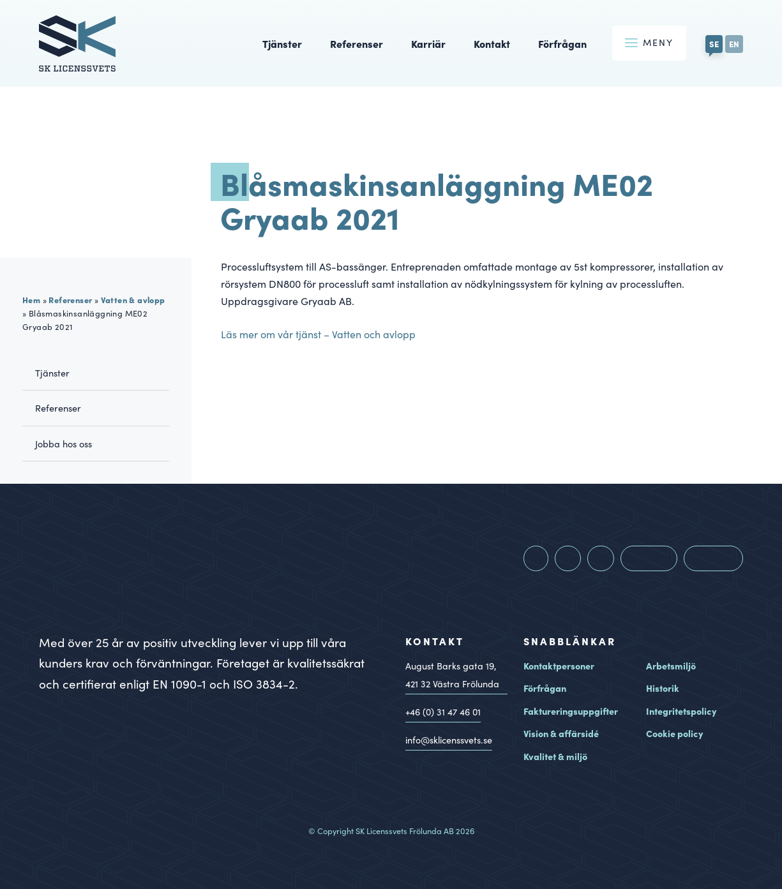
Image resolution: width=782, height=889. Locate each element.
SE (714, 43)
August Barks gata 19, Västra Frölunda (452, 676)
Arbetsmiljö (671, 665)
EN (734, 43)
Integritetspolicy (681, 711)
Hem (31, 299)
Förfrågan (562, 43)
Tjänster (282, 43)
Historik (662, 688)
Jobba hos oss (63, 443)
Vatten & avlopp (133, 299)
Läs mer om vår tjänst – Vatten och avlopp (318, 334)
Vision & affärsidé (561, 733)
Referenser (356, 43)
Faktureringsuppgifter (570, 711)
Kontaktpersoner (558, 665)
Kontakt (492, 43)
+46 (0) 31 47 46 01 (443, 711)
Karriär (428, 43)
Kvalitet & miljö (555, 756)
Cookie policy (674, 733)
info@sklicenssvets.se (448, 739)
